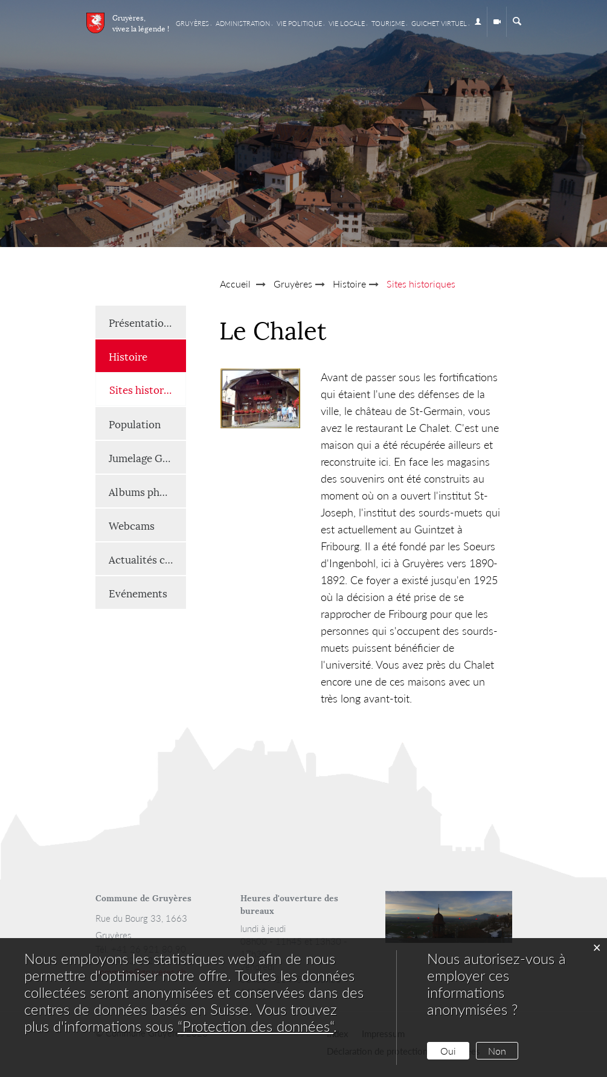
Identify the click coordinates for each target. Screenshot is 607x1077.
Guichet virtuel (439, 23)
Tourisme (388, 23)
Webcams (132, 525)
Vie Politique (299, 23)
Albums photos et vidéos (147, 491)
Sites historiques (147, 389)
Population (135, 423)
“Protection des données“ (255, 1026)
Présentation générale (147, 322)
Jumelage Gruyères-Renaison (147, 457)
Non (497, 1050)
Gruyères (192, 23)
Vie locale (347, 23)
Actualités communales (147, 559)
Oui (448, 1050)
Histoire (128, 356)
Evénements (138, 592)
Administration (243, 23)
